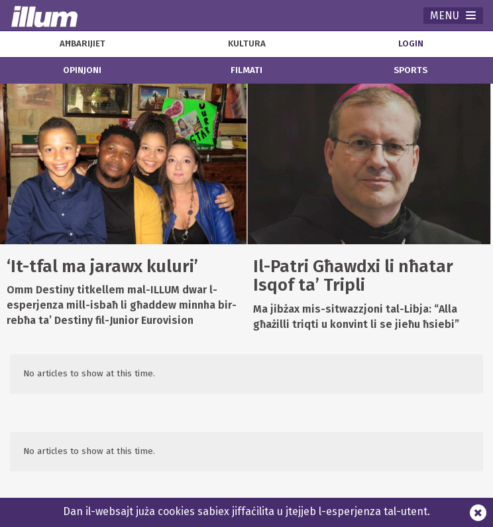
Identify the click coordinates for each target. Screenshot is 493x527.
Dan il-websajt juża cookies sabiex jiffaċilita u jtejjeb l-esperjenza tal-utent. (246, 511)
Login (410, 43)
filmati (246, 70)
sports (410, 70)
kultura (247, 43)
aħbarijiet (82, 43)
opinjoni (82, 70)
